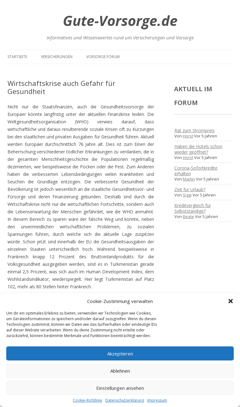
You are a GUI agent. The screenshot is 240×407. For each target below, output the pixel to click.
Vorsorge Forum (103, 56)
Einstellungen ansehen (120, 388)
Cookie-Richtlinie (87, 400)
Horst (188, 136)
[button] (231, 301)
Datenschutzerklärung (124, 400)
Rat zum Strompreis (194, 130)
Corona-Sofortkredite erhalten (196, 170)
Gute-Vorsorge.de (120, 20)
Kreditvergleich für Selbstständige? (192, 208)
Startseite (17, 56)
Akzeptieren (120, 353)
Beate (188, 216)
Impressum (157, 400)
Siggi (187, 195)
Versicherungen (56, 56)
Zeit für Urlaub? (189, 189)
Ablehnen (120, 371)
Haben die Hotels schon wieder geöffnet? (198, 149)
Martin (189, 179)
